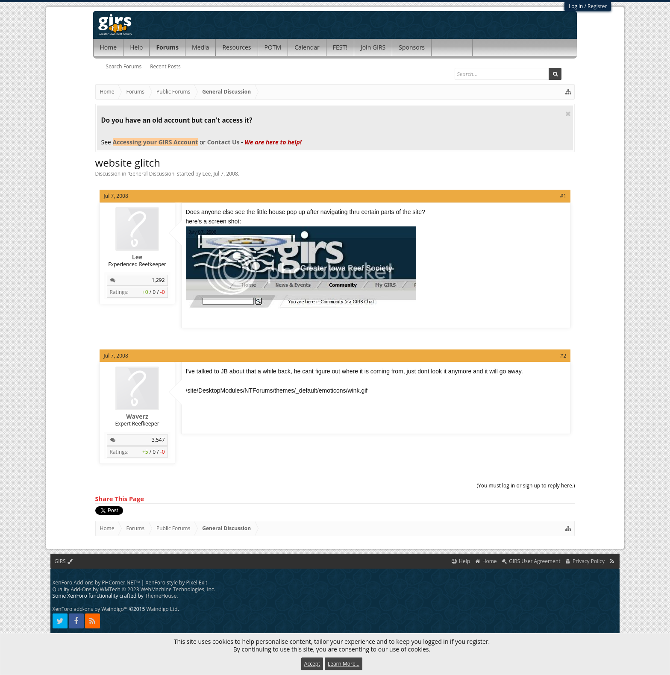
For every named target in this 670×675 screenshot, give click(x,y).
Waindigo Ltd (161, 609)
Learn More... (343, 663)
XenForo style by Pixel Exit (177, 582)
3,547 (158, 439)
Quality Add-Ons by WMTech (134, 589)
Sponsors (412, 47)
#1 (563, 196)
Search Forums (124, 66)
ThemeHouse (160, 595)
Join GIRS (373, 47)
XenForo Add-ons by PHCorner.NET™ (96, 582)
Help (136, 47)
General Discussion (151, 173)
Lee (207, 173)
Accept (312, 663)
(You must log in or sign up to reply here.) (526, 485)
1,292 (158, 280)
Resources (236, 47)
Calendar (307, 47)
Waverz (137, 416)
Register (597, 6)
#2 (563, 355)
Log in (576, 6)
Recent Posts (165, 66)
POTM (273, 47)
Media (200, 47)
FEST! (340, 47)
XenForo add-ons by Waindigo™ (90, 609)
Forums (167, 47)
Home (108, 47)
